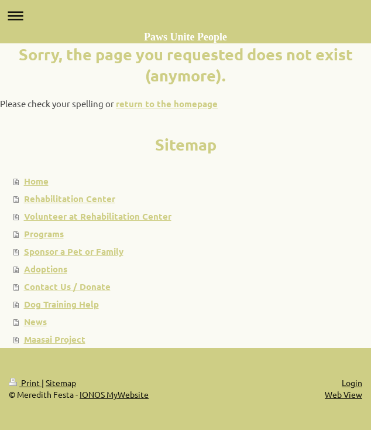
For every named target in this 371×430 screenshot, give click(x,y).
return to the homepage (167, 104)
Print (25, 382)
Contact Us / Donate (67, 286)
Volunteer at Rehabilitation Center (97, 216)
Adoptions (45, 269)
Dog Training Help (61, 304)
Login (352, 382)
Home (36, 181)
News (35, 321)
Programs (44, 234)
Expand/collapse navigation (185, 15)
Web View (343, 394)
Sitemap (61, 382)
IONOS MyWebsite (114, 394)
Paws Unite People (185, 37)
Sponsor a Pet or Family (73, 251)
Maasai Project (54, 339)
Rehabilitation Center (69, 198)
